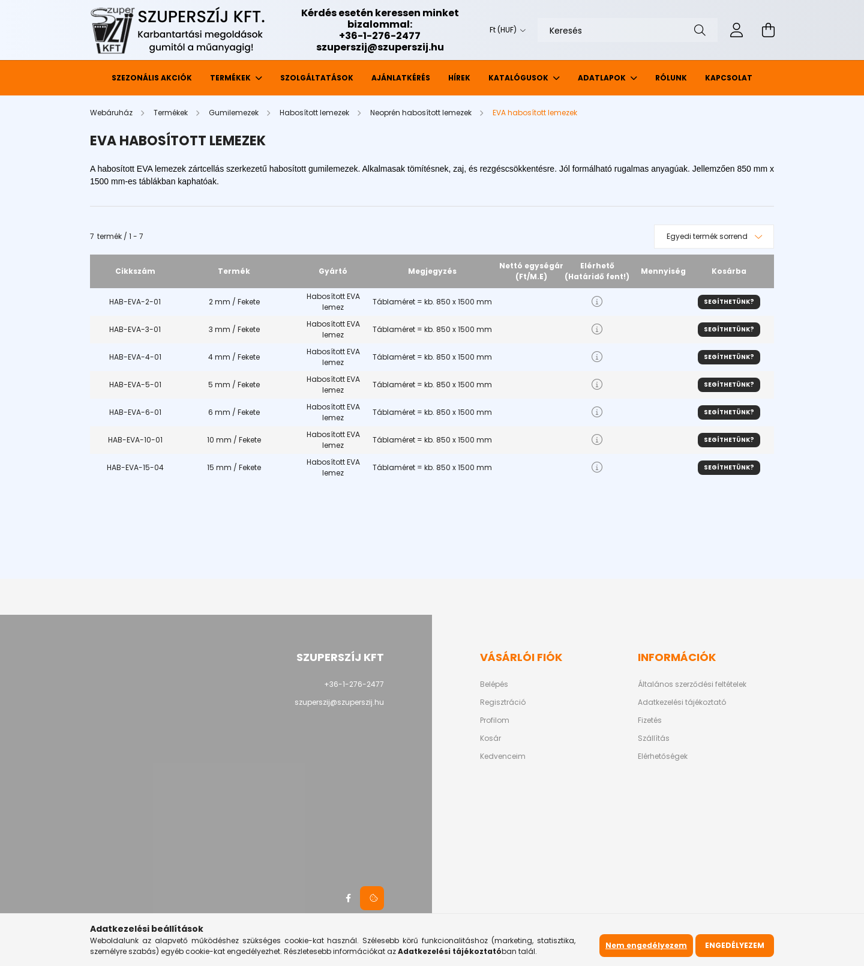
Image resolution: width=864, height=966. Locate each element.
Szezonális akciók (152, 78)
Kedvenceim (503, 756)
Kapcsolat (728, 78)
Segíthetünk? (729, 301)
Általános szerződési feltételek (692, 684)
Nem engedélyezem (646, 945)
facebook (348, 898)
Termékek (231, 78)
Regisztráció (503, 702)
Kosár (490, 738)
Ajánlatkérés (400, 78)
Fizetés (650, 720)
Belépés (494, 684)
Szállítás (654, 738)
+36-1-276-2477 (380, 36)
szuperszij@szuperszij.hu (380, 47)
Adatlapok (603, 78)
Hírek (459, 78)
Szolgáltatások (316, 78)
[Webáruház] (112, 112)
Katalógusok (519, 78)
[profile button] (737, 30)
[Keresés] (628, 30)
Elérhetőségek (663, 756)
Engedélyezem (734, 945)
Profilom (494, 720)
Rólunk (671, 78)
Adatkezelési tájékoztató (682, 702)
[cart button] (768, 30)
